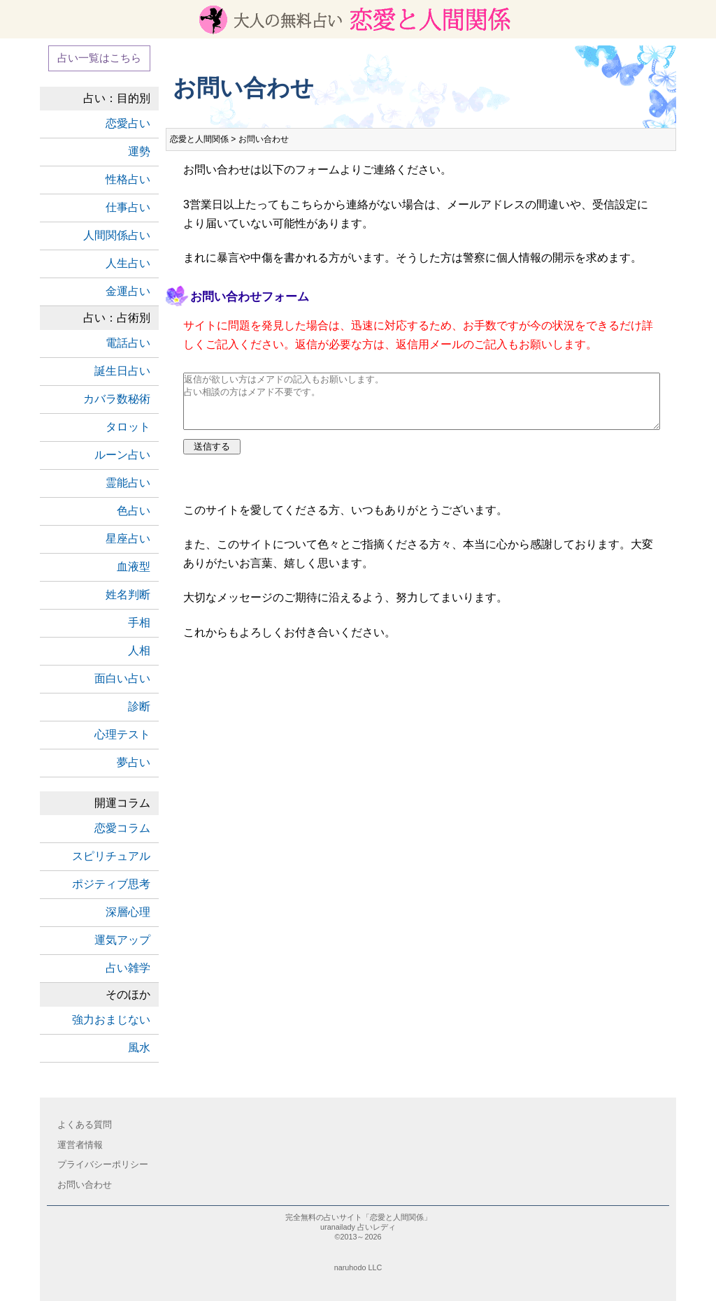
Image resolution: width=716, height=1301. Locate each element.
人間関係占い (116, 235)
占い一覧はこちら (99, 58)
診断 (139, 706)
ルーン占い (122, 455)
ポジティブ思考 (111, 884)
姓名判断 (128, 595)
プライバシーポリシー (102, 1164)
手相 (139, 622)
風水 (139, 1048)
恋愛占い (128, 123)
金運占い (128, 291)
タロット (128, 427)
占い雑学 (128, 968)
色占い (133, 511)
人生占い (128, 263)
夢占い (133, 762)
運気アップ (122, 940)
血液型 (133, 567)
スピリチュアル (111, 856)
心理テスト (122, 734)
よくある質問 (84, 1124)
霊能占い (128, 483)
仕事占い (128, 207)
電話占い (128, 343)
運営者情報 (80, 1145)
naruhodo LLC (358, 1267)
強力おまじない (111, 1020)
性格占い (128, 179)
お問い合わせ (84, 1184)
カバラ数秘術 (116, 399)
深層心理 (128, 912)
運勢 (139, 151)
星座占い (128, 539)
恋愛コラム (122, 828)
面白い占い (122, 678)
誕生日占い (122, 371)
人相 (139, 650)
